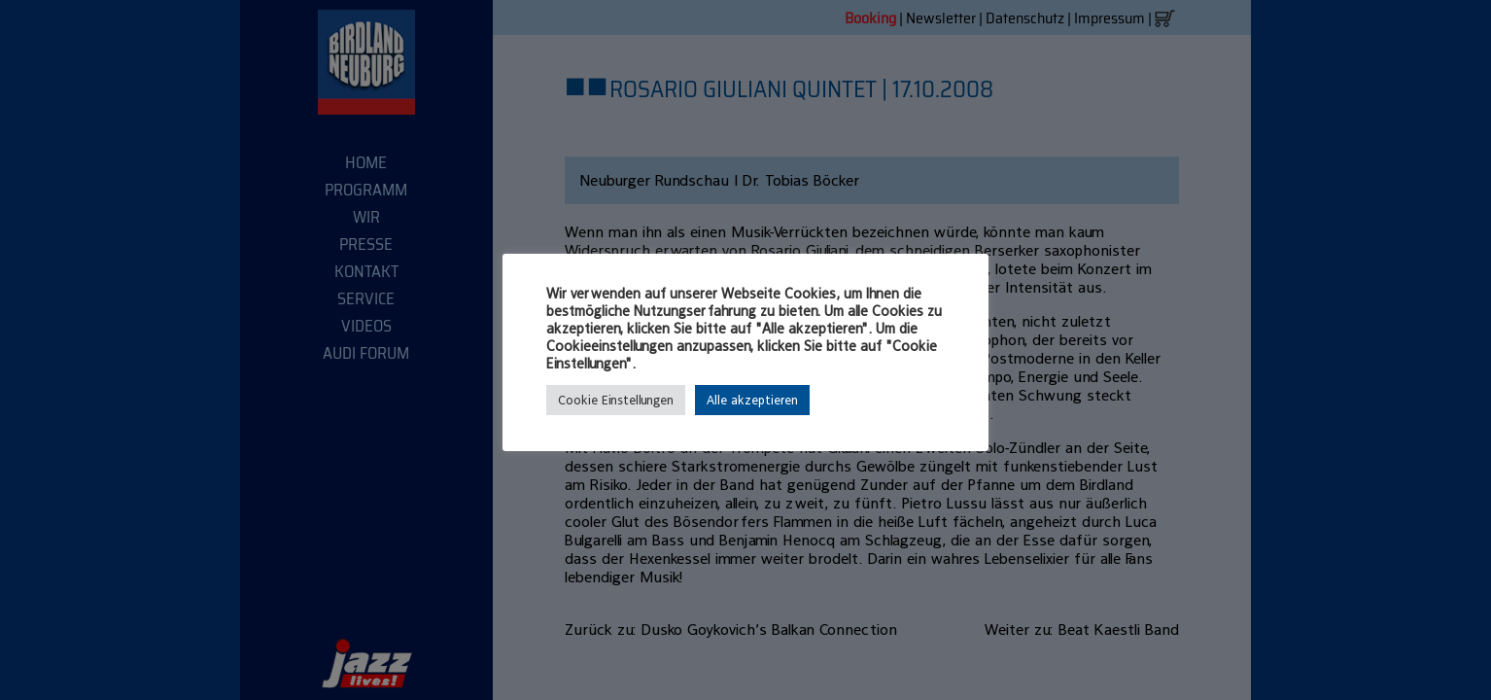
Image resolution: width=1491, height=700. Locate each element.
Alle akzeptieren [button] (752, 400)
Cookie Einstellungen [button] (616, 400)
